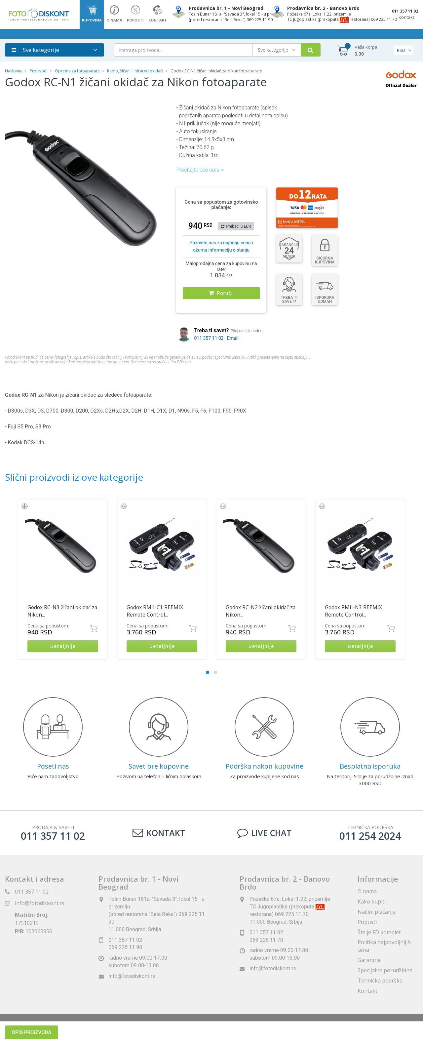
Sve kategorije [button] (35, 50)
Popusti (367, 922)
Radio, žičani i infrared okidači (135, 71)
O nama (367, 891)
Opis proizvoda (31, 378)
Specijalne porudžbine (385, 970)
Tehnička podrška (380, 980)
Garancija (369, 960)
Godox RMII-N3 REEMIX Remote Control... (353, 611)
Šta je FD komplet (379, 932)
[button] (160, 109)
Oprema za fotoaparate (77, 71)
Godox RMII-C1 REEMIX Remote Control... (155, 611)
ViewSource (271, 1027)
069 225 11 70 (266, 940)
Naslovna (13, 71)
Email (233, 338)
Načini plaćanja (377, 911)
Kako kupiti (372, 901)
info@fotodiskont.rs (39, 903)
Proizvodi (39, 71)
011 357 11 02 (405, 11)
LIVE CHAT (264, 832)
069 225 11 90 (125, 947)
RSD (401, 50)
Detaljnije (63, 646)
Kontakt (406, 17)
